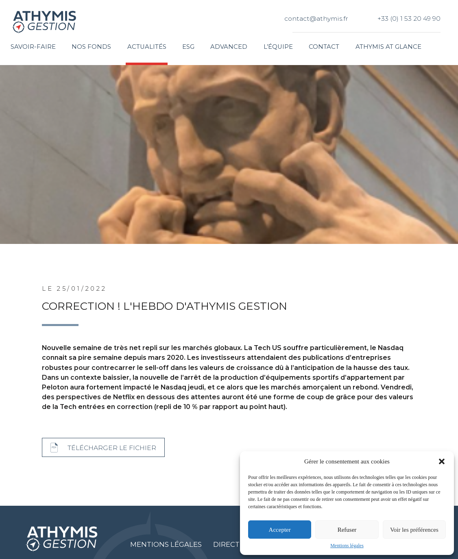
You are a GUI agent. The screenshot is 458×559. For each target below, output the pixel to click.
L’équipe (278, 46)
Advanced (228, 46)
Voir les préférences (414, 529)
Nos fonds (91, 46)
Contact (324, 46)
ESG (188, 46)
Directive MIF (239, 544)
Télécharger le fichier (112, 448)
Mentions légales (347, 545)
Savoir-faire (33, 46)
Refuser (347, 529)
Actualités (146, 46)
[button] (442, 461)
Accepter (280, 529)
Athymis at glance (388, 46)
